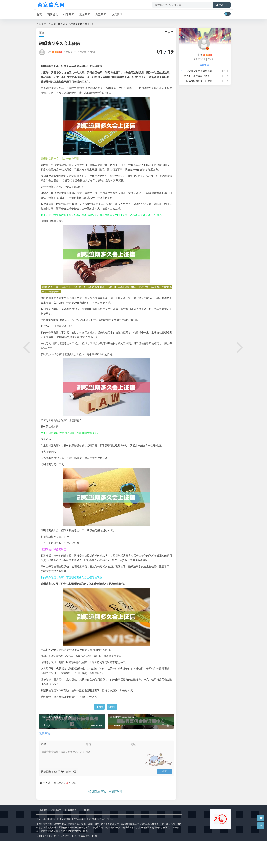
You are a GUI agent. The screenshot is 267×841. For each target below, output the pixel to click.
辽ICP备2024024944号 (48, 835)
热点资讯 (116, 14)
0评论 (91, 52)
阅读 (99, 706)
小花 (54, 52)
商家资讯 (52, 14)
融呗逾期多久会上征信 (82, 23)
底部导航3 (70, 810)
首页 (39, 14)
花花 (89, 818)
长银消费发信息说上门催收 (198, 81)
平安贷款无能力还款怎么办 (198, 70)
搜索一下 (222, 4)
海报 (111, 706)
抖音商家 (68, 14)
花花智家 (66, 818)
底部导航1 (41, 810)
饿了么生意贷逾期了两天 (197, 76)
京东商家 (84, 14)
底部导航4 (84, 810)
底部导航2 (56, 810)
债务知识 (63, 23)
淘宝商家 (100, 14)
